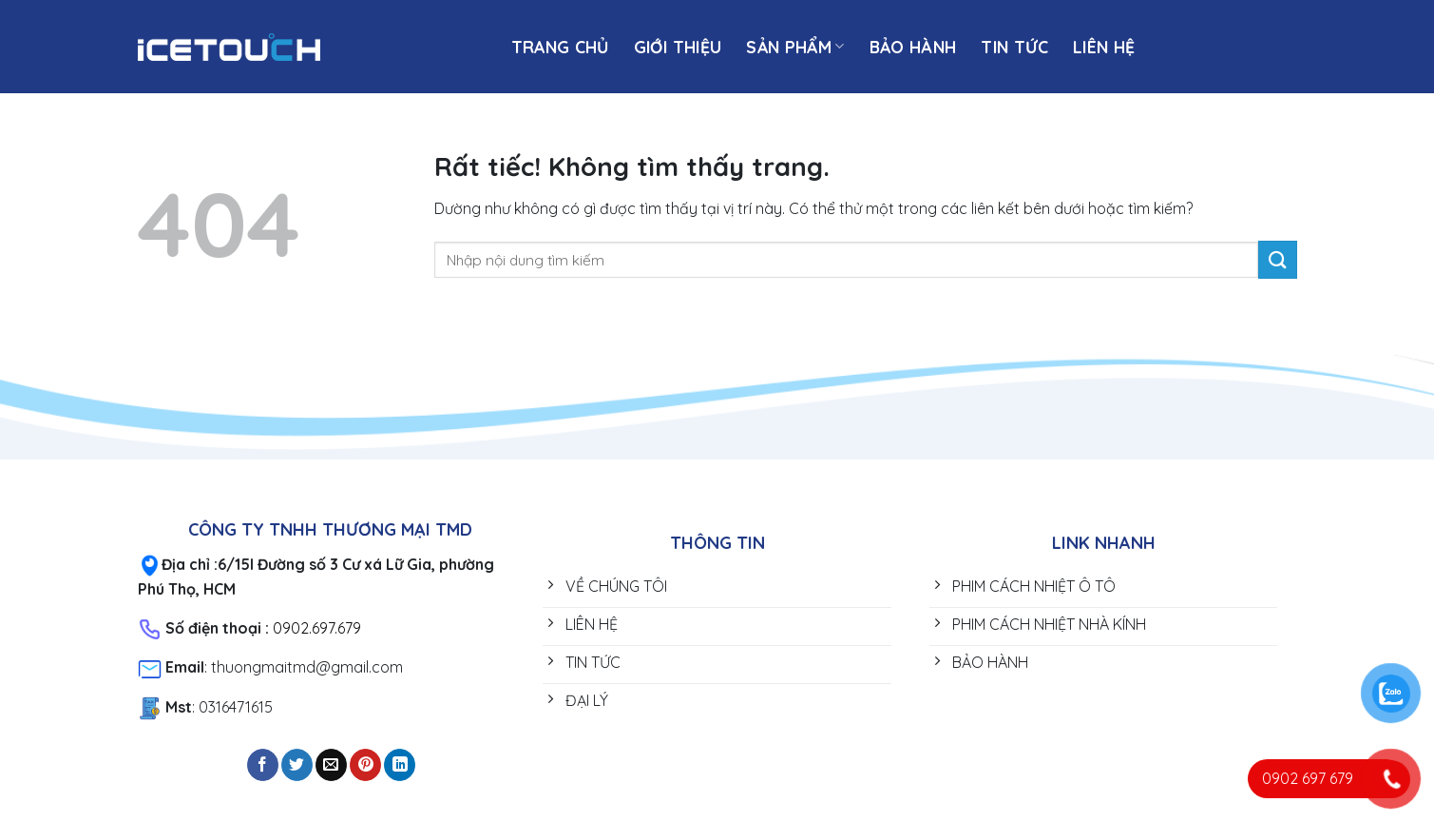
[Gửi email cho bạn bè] (331, 765)
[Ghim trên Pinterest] (365, 765)
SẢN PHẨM (795, 46)
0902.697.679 (317, 627)
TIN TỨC (1014, 46)
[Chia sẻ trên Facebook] (262, 765)
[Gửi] (1277, 259)
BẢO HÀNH (913, 46)
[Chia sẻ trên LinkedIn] (399, 765)
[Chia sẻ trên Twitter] (297, 765)
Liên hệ (1104, 46)
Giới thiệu (678, 46)
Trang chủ (560, 46)
